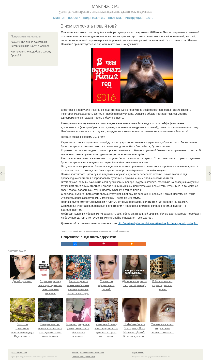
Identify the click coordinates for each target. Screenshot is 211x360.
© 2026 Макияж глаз (19, 353)
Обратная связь (138, 353)
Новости (74, 17)
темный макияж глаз (120, 231)
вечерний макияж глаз (80, 231)
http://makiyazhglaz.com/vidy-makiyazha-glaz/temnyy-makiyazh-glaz (158, 223)
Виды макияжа (94, 17)
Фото (149, 17)
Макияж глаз (105, 6)
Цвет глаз (115, 17)
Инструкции (134, 17)
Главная (59, 17)
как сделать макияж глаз (100, 231)
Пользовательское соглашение (92, 353)
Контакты (75, 353)
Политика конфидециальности (83, 357)
